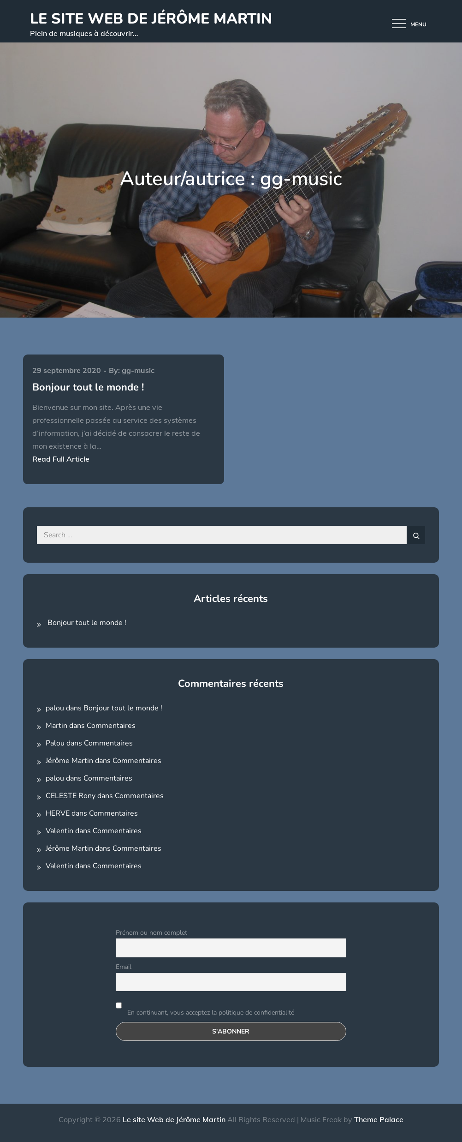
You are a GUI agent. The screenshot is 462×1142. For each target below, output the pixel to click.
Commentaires (111, 726)
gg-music (138, 370)
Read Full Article (60, 458)
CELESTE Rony (70, 796)
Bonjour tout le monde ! (88, 387)
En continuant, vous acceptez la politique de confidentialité (205, 1006)
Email (123, 966)
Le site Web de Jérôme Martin (151, 19)
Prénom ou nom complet (151, 932)
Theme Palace (378, 1119)
